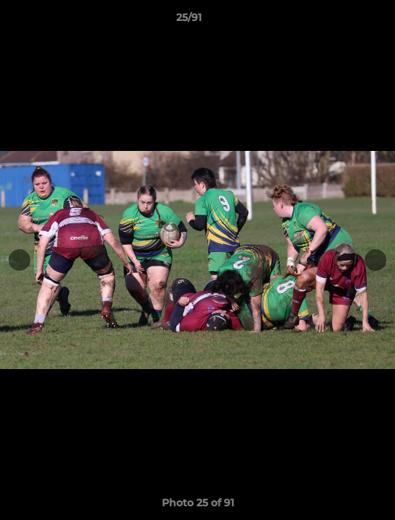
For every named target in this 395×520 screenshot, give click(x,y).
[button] (343, 20)
